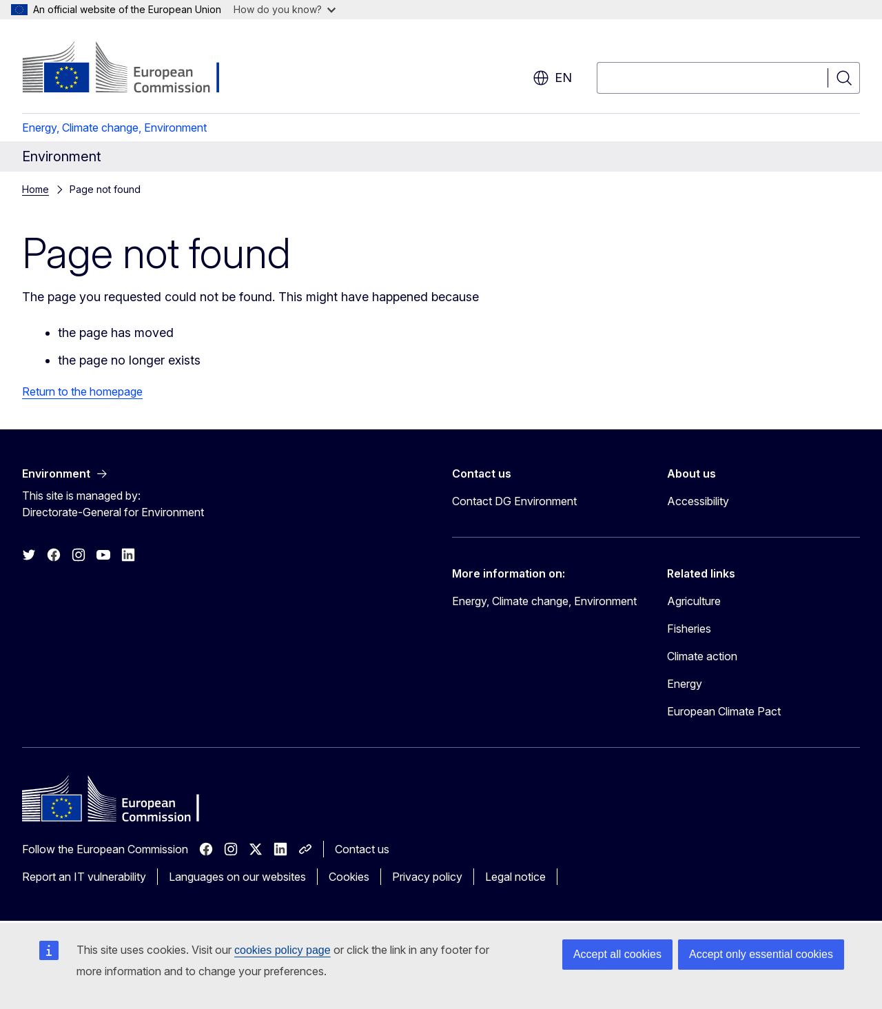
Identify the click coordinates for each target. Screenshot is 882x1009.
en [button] (552, 78)
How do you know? (285, 9)
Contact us (362, 849)
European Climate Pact (724, 711)
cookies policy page (282, 950)
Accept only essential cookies (761, 954)
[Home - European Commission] (133, 68)
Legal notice (515, 877)
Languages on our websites (237, 877)
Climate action (702, 656)
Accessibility (698, 501)
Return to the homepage (82, 391)
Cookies (349, 877)
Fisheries (689, 628)
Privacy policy (427, 877)
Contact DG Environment (514, 501)
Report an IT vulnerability (84, 877)
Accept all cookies (617, 954)
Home (35, 189)
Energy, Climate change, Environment (114, 127)
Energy (684, 684)
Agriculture (694, 601)
